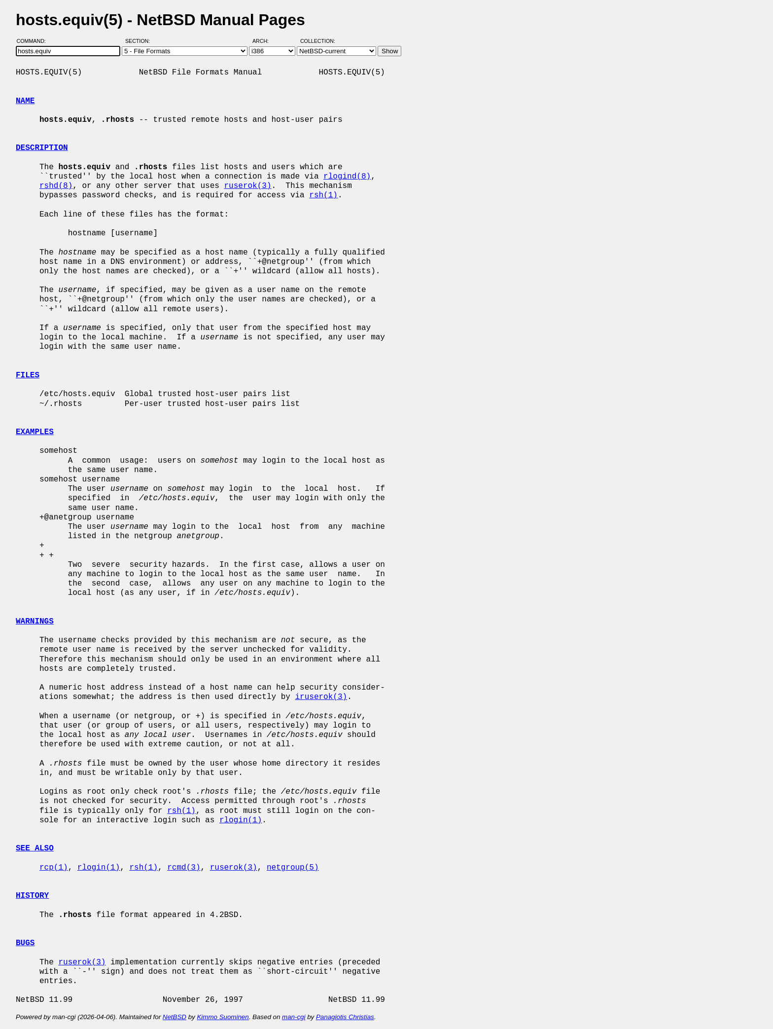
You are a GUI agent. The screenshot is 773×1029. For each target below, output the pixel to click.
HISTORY (32, 895)
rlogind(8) (347, 176)
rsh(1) (323, 195)
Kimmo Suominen (222, 1017)
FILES (27, 375)
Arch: (265, 41)
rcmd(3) (183, 867)
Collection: (317, 41)
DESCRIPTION (42, 148)
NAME (25, 101)
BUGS (25, 943)
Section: (139, 41)
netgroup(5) (293, 867)
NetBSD (174, 1017)
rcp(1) (53, 867)
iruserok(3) (321, 697)
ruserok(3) (247, 186)
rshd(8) (55, 186)
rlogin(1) (240, 820)
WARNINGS (35, 621)
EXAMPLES (35, 432)
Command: (34, 41)
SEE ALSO (35, 848)
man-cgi (293, 1017)
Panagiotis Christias (345, 1017)
